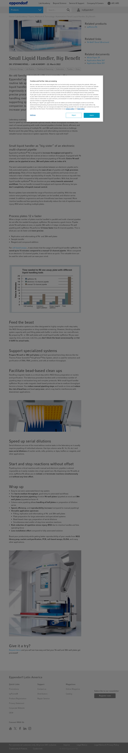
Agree (92, 115)
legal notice (80, 109)
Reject (74, 115)
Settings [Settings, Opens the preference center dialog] (33, 115)
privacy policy (70, 109)
